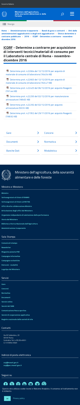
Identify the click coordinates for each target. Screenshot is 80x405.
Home (4, 30)
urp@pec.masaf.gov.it (13, 365)
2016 (26, 36)
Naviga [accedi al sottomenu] (8, 24)
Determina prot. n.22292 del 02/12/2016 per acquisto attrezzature (34, 106)
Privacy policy (19, 398)
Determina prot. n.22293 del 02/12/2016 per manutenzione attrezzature (37, 98)
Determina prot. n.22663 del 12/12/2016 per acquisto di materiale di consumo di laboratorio (35, 81)
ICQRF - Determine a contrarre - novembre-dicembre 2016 (37, 38)
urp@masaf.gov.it (11, 362)
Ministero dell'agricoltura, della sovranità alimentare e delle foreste (30, 14)
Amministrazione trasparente (24, 30)
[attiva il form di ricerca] (62, 14)
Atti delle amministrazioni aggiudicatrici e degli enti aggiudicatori (39, 32)
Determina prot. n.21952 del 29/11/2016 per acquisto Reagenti (39, 114)
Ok (7, 398)
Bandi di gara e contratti (53, 30)
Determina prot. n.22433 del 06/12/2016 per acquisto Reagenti (39, 89)
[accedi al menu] (72, 14)
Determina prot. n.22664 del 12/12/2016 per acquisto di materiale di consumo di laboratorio (35, 72)
